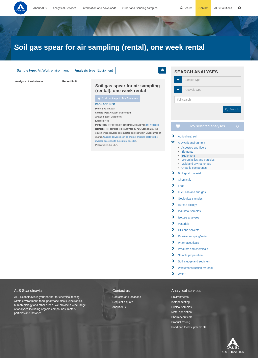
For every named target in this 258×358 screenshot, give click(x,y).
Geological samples (190, 198)
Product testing (180, 322)
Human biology (187, 204)
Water (181, 274)
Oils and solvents (189, 230)
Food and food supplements (188, 327)
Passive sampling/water (193, 236)
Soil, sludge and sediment (194, 261)
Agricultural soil (187, 136)
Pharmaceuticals (188, 242)
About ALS (40, 8)
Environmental (180, 297)
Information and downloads (99, 8)
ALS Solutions (223, 8)
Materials (183, 223)
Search (186, 8)
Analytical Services (64, 8)
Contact (203, 8)
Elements (187, 151)
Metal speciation (181, 312)
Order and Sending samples (139, 8)
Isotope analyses (188, 217)
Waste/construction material (195, 268)
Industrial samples (189, 211)
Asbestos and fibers (193, 147)
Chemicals (184, 179)
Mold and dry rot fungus (196, 163)
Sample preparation (190, 255)
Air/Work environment (191, 142)
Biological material (189, 173)
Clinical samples (181, 307)
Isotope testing (180, 302)
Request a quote (122, 302)
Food (181, 185)
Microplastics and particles (197, 159)
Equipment (188, 155)
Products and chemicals (193, 249)
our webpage (152, 125)
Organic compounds (194, 167)
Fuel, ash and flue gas (192, 192)
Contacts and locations (126, 297)
